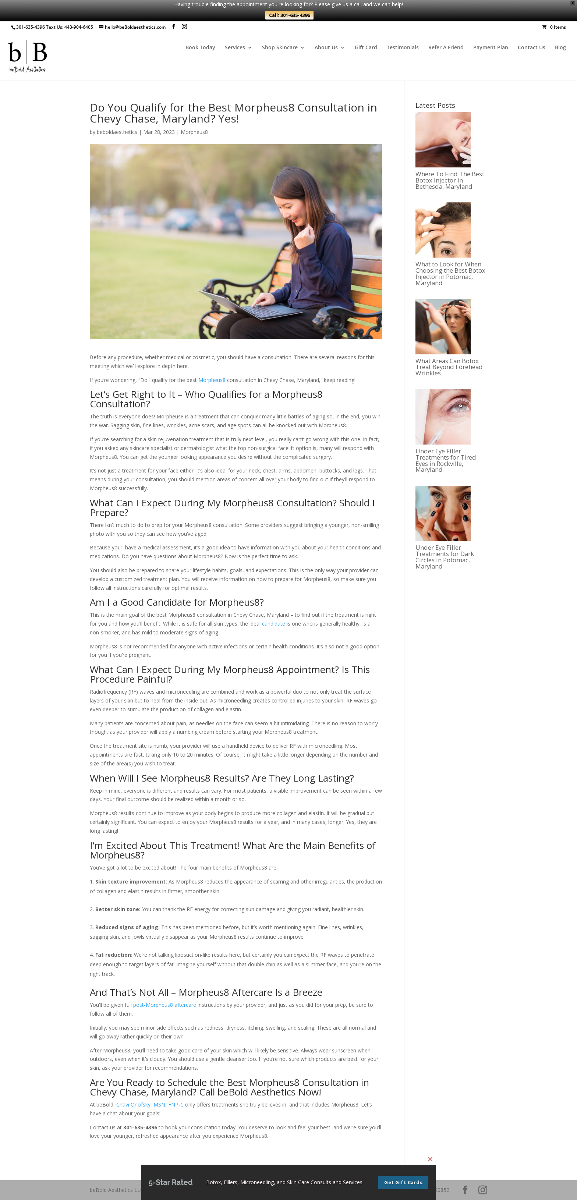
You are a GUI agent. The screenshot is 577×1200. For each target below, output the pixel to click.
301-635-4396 (30, 27)
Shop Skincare (280, 48)
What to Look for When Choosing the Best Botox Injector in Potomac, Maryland (450, 273)
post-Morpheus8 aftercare (164, 1004)
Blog (560, 48)
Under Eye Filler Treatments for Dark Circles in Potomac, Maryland (444, 557)
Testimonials (403, 48)
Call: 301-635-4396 (289, 15)
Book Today (200, 48)
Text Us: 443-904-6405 (69, 27)
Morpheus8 (194, 131)
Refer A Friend (446, 48)
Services (235, 48)
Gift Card (366, 48)
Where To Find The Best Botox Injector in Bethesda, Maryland (449, 180)
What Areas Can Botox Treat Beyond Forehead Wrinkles (449, 367)
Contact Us (531, 48)
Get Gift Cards (403, 1182)
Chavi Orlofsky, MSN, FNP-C (150, 1104)
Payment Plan (490, 48)
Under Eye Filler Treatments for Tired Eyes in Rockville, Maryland (445, 460)
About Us (326, 48)
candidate (273, 623)
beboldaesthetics (117, 131)
